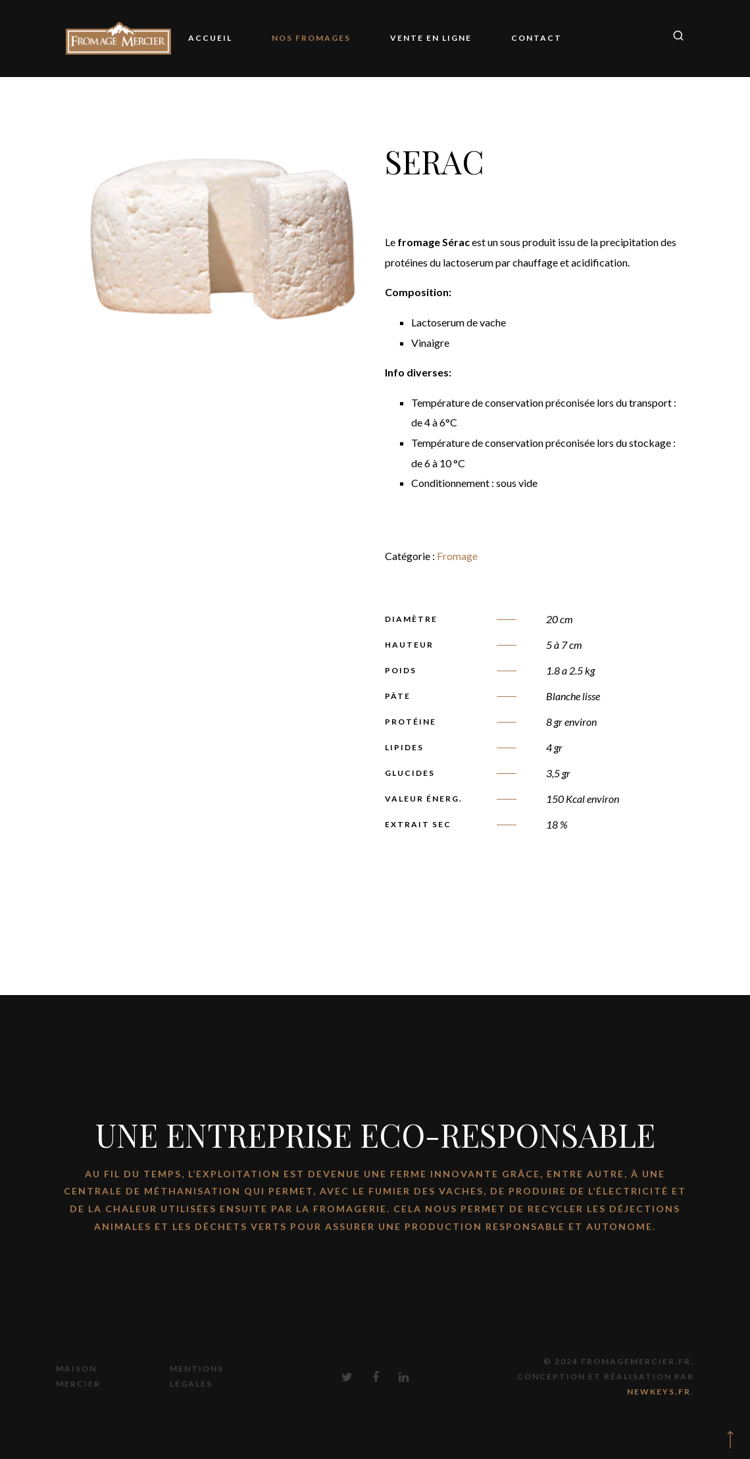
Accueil (210, 38)
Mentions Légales (197, 1376)
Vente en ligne (431, 38)
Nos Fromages (311, 38)
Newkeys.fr (659, 1391)
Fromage (457, 556)
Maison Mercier (78, 1376)
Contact (536, 38)
